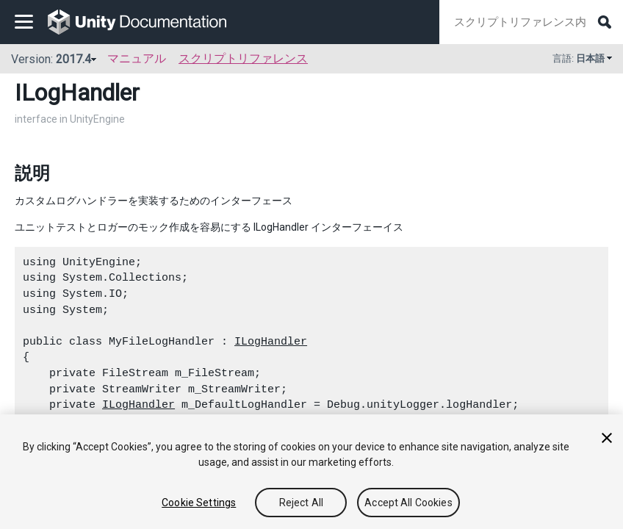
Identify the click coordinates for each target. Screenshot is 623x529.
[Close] (607, 438)
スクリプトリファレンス (243, 58)
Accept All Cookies (408, 502)
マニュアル (136, 58)
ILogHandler (270, 341)
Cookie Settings (199, 502)
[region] (311, 471)
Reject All (301, 502)
